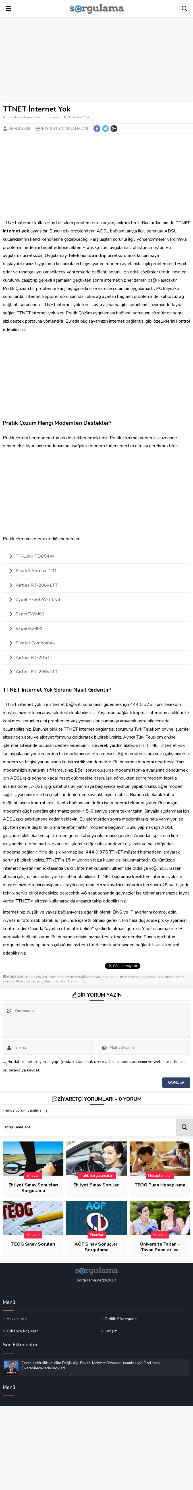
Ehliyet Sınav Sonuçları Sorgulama (33, 1188)
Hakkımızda (17, 1319)
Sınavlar (33, 1175)
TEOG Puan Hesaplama (160, 1185)
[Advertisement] (96, 60)
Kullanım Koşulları (23, 1331)
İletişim (111, 1331)
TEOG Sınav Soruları (33, 1244)
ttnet (52, 976)
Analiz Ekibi (19, 128)
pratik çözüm (36, 976)
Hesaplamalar (160, 1175)
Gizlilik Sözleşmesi (121, 1319)
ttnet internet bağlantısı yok (141, 976)
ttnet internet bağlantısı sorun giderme (87, 976)
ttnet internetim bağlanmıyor (66, 981)
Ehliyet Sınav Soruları (96, 1185)
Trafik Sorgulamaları (96, 1175)
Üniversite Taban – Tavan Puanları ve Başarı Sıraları (160, 1249)
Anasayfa (10, 117)
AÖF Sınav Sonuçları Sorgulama (96, 1247)
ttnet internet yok (29, 981)
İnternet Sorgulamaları (39, 117)
